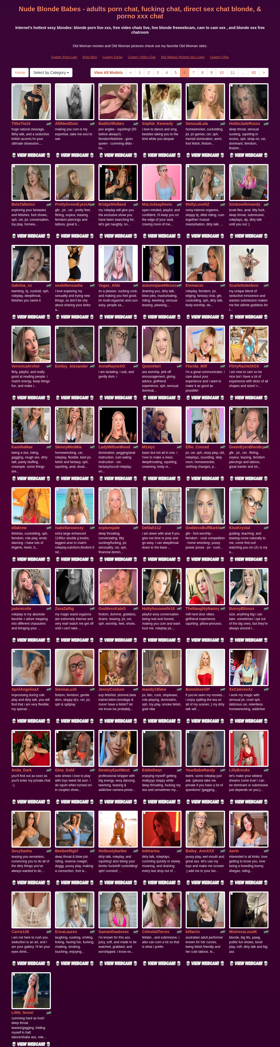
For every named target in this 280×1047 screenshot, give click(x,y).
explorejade (109, 486)
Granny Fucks (112, 57)
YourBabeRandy (200, 707)
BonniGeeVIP (198, 633)
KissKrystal (239, 486)
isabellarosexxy (69, 486)
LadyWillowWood (114, 412)
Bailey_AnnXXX (200, 781)
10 (221, 72)
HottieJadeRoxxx (244, 116)
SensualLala (197, 116)
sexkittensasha (68, 264)
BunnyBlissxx (242, 559)
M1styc (148, 412)
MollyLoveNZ (197, 190)
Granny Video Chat (142, 57)
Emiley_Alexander (71, 338)
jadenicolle (21, 559)
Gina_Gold (64, 707)
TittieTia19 (20, 116)
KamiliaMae (22, 412)
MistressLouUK (243, 855)
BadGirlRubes (111, 116)
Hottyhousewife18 (158, 559)
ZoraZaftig (64, 559)
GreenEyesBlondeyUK (249, 412)
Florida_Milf (196, 338)
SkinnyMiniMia (68, 412)
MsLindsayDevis (157, 190)
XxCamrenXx (241, 633)
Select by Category (51, 72)
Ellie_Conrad (197, 412)
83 (254, 72)
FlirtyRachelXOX (244, 338)
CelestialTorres (155, 855)
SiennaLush (66, 633)
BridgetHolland (112, 190)
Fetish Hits (135, 1039)
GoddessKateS (112, 559)
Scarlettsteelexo (243, 264)
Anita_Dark (21, 707)
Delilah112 (151, 486)
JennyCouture (111, 633)
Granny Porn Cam (64, 57)
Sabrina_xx (21, 264)
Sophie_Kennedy (157, 116)
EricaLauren (66, 855)
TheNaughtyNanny (203, 559)
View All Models (108, 72)
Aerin (234, 781)
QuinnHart (151, 338)
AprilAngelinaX (25, 633)
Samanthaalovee (113, 855)
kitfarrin (193, 855)
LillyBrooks (239, 707)
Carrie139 (20, 855)
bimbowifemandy (244, 190)
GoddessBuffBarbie (203, 486)
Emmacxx (194, 264)
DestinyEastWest (113, 707)
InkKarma (150, 781)
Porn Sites (90, 57)
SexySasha (21, 781)
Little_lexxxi (22, 928)
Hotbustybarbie (112, 781)
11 (233, 72)
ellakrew (19, 486)
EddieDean (152, 707)
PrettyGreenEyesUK (73, 190)
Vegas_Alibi (109, 264)
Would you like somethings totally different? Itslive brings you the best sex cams (140, 1000)
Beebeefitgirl (66, 781)
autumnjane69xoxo (159, 264)
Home (20, 72)
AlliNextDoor (66, 116)
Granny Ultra (219, 57)
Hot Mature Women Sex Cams (183, 57)
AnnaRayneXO (111, 338)
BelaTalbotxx (23, 190)
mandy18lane (154, 633)
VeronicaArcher (25, 338)
